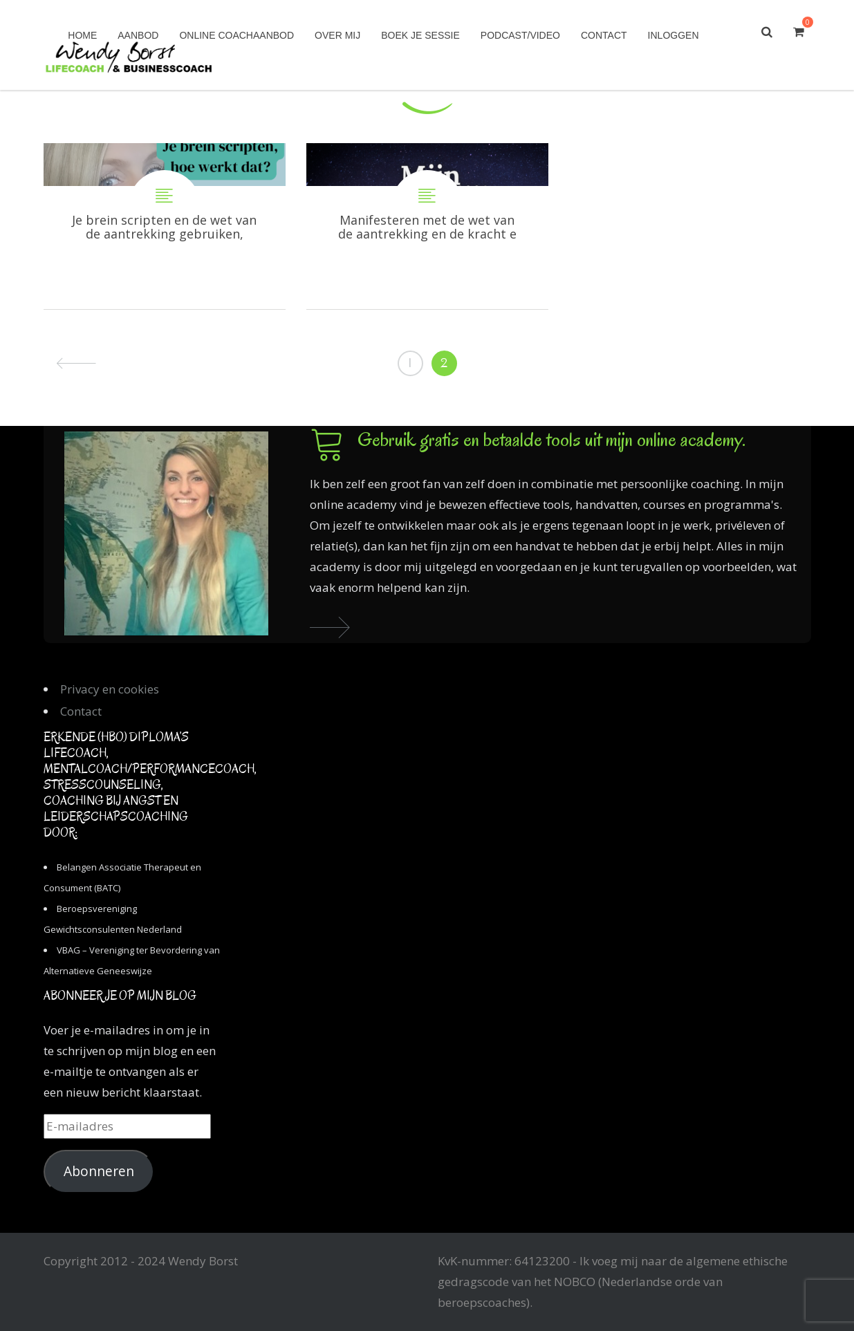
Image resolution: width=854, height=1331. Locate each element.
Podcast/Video (520, 35)
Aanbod (138, 35)
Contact (604, 35)
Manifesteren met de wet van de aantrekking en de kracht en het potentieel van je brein (427, 226)
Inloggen (673, 35)
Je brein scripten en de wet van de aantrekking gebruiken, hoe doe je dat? (165, 226)
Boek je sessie (420, 35)
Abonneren (99, 1171)
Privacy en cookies (109, 689)
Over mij (337, 35)
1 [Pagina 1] (410, 363)
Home (82, 35)
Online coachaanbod (236, 35)
